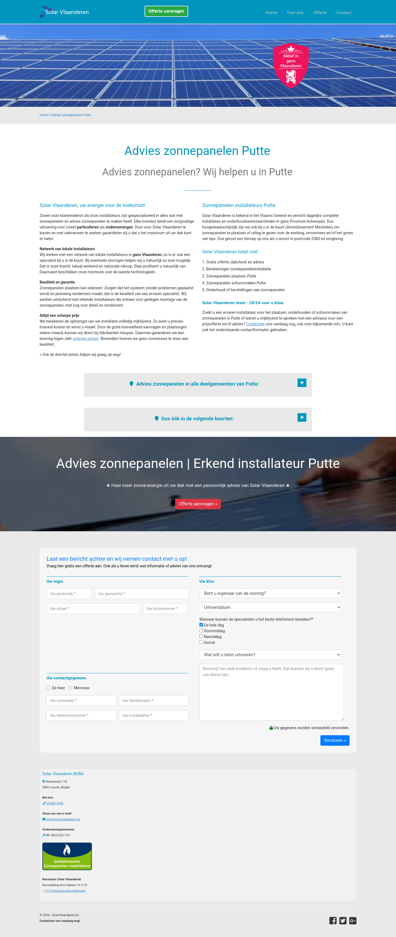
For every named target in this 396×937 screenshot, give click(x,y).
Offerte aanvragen (166, 11)
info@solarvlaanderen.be (63, 819)
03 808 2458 (54, 803)
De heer (55, 688)
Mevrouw (78, 688)
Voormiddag (212, 631)
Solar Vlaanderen (67, 12)
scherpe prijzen (86, 338)
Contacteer (255, 324)
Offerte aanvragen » (198, 503)
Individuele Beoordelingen (65, 891)
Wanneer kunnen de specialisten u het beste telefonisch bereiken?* (256, 619)
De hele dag (211, 625)
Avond (207, 642)
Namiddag (210, 636)
